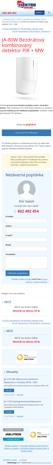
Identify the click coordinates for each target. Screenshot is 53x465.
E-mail (9, 235)
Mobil (8, 245)
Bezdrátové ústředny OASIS (34, 19)
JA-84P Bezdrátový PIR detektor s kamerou (31, 31)
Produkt (9, 216)
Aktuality (20, 395)
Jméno (9, 226)
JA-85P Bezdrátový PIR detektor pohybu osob (23, 28)
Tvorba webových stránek (41, 463)
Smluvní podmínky (40, 282)
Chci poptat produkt (26, 132)
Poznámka (10, 254)
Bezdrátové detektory (10, 22)
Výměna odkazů (11, 445)
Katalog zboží (9, 19)
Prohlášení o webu (10, 460)
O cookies (23, 460)
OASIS (19, 19)
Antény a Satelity (11, 448)
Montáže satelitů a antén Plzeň (33, 445)
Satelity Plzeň (26, 451)
